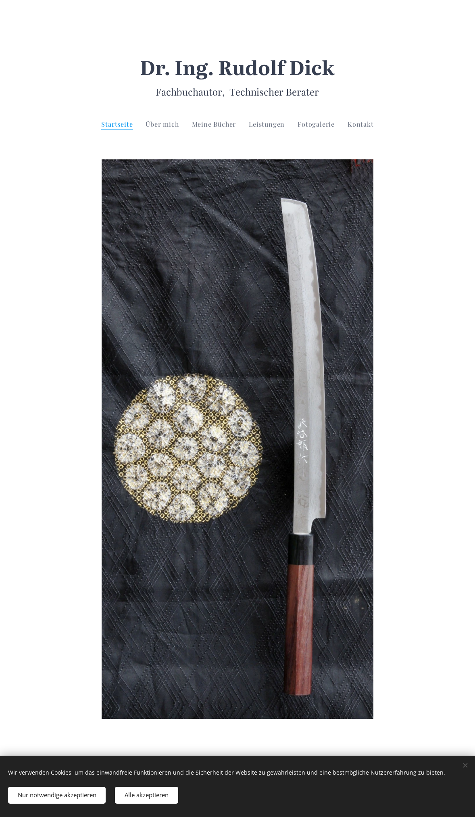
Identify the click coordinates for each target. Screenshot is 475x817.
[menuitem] (120, 124)
